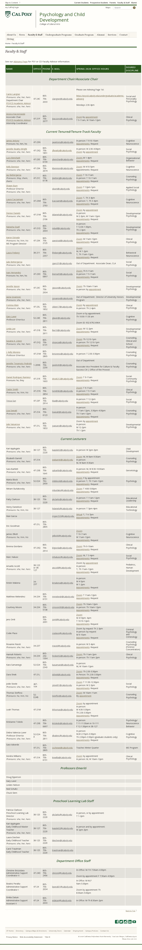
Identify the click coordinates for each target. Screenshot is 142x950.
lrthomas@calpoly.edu (62, 709)
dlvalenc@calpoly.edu (62, 735)
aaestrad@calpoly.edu (62, 240)
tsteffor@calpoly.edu (62, 695)
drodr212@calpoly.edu (62, 378)
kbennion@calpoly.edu (62, 168)
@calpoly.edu (66, 481)
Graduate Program (84, 35)
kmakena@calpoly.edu (62, 582)
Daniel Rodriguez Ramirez (18, 377)
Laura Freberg (12, 252)
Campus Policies (91, 931)
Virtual (79, 514)
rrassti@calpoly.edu (61, 645)
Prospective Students (99, 2)
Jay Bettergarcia (13, 175)
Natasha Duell (13, 226)
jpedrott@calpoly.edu (62, 365)
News (22, 35)
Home (7, 43)
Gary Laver (11, 316)
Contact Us (104, 931)
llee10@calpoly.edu (61, 330)
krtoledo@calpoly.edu (62, 723)
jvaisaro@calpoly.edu (62, 425)
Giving (10, 39)
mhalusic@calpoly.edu (62, 557)
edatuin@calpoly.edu (62, 900)
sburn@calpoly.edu (61, 188)
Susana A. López (14, 340)
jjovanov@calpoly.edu (62, 298)
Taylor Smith (12, 389)
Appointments (83, 160)
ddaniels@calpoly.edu (62, 214)
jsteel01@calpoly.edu (62, 685)
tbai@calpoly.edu (60, 400)
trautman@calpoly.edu (62, 850)
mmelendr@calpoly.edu (63, 596)
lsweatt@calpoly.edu (61, 412)
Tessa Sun (11, 400)
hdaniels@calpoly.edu (62, 508)
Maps (108, 7)
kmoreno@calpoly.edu (62, 353)
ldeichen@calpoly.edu (62, 840)
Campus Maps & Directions (36, 931)
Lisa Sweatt (11, 410)
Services (112, 35)
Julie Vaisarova (13, 424)
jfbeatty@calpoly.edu (62, 150)
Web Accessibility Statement (31, 937)
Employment (78, 931)
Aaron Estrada (13, 237)
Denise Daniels (13, 213)
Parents (113, 2)
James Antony (12, 140)
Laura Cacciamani (14, 199)
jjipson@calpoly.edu (61, 287)
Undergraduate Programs (58, 35)
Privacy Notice (12, 937)
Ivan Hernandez (13, 272)
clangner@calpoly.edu (62, 98)
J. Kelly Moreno (13, 352)
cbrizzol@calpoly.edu (62, 873)
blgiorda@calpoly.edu (62, 547)
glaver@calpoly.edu (61, 318)
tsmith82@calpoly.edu (62, 391)
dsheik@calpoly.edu (61, 674)
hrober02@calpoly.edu (62, 655)
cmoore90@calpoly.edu (63, 607)
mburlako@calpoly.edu (62, 490)
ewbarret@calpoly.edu (62, 459)
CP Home (10, 931)
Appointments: (83, 143)
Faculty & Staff (123, 2)
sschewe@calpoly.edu (62, 747)
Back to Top (130, 911)
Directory (19, 931)
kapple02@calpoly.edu (62, 450)
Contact (123, 35)
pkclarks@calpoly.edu (62, 499)
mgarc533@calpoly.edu (63, 516)
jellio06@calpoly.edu (61, 535)
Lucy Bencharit (13, 157)
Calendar (67, 931)
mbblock (56, 481)
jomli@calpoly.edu (60, 619)
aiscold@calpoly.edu (61, 567)
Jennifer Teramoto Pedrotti (19, 363)
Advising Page (21, 61)
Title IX (47, 937)
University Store (55, 931)
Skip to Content (11, 2)
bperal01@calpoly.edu (62, 886)
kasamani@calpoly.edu (63, 664)
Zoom (79, 117)
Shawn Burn (12, 185)
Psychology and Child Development (62, 17)
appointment (91, 117)
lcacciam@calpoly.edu (62, 200)
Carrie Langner (13, 94)
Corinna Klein (12, 305)
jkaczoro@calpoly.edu (62, 118)
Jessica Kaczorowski (15, 114)
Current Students (81, 2)
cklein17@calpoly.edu (62, 306)
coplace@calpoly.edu (62, 633)
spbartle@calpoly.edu (62, 470)
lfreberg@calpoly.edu (62, 252)
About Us (11, 35)
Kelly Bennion (12, 166)
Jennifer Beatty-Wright (16, 148)
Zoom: (79, 157)
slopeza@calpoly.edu (62, 342)
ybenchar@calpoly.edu (62, 159)
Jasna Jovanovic (13, 297)
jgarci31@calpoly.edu (62, 263)
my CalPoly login (12, 7)
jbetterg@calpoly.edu (62, 178)
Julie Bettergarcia (14, 261)
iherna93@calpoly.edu (62, 274)
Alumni (134, 2)
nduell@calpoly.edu (61, 228)
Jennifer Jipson (13, 286)
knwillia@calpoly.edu (61, 757)
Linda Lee (10, 328)
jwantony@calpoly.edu (62, 142)
